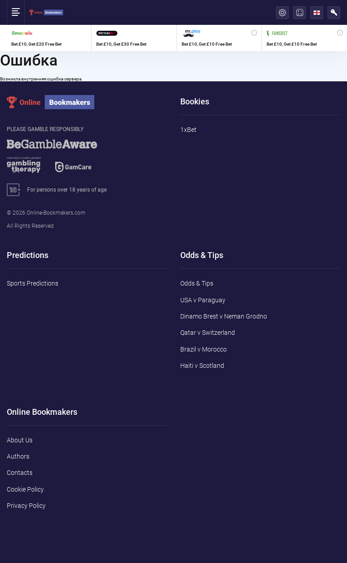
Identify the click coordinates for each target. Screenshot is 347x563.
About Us (20, 440)
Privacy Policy (26, 505)
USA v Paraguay (202, 300)
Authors (18, 456)
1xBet (188, 129)
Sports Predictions (32, 283)
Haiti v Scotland (202, 365)
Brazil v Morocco (203, 349)
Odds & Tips (196, 283)
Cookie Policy (25, 489)
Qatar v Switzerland (207, 332)
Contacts (20, 472)
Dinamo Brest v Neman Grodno (223, 316)
